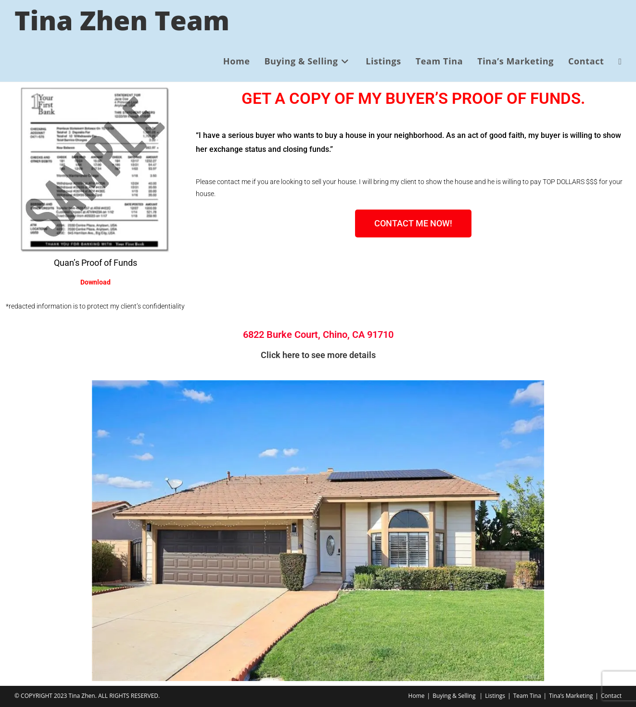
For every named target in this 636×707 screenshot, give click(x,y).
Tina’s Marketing (571, 696)
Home (416, 696)
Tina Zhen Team (121, 20)
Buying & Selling (453, 696)
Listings (495, 696)
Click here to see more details (318, 355)
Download (95, 282)
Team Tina (527, 696)
